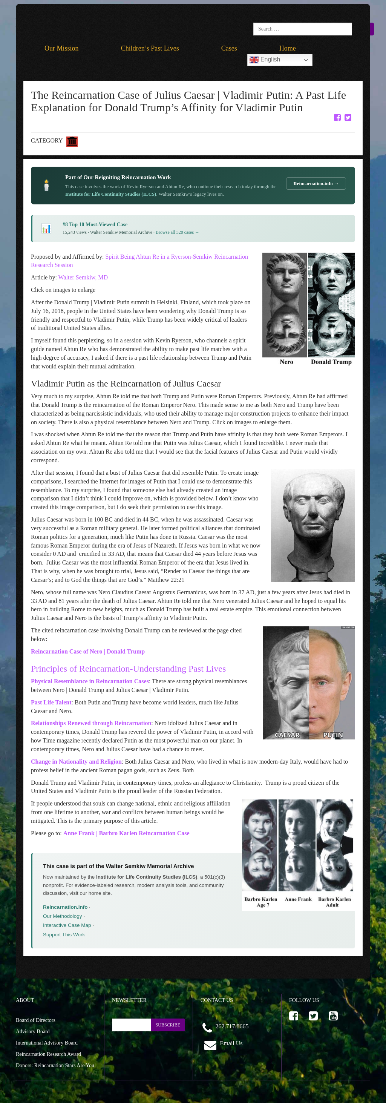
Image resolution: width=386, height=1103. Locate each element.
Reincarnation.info (65, 907)
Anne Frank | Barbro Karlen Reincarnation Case (126, 833)
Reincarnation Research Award (48, 1054)
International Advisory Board (47, 1043)
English (265, 59)
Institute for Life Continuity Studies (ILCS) (110, 194)
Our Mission (61, 48)
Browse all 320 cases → (177, 232)
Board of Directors (35, 1020)
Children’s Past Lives (150, 48)
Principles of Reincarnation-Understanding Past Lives (128, 668)
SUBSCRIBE (168, 1025)
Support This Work (64, 934)
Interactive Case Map (67, 925)
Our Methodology (62, 916)
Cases (229, 48)
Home (287, 48)
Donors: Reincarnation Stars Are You (55, 1065)
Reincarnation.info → (316, 183)
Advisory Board (33, 1031)
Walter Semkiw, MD (83, 277)
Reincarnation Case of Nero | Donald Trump (88, 651)
